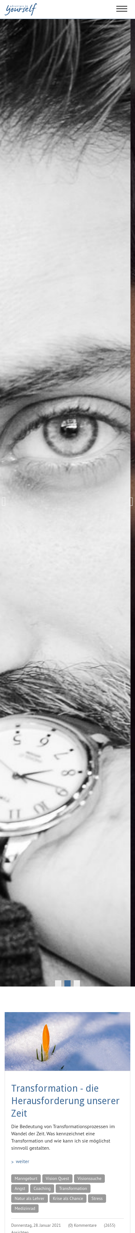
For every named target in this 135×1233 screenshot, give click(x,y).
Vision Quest (57, 1178)
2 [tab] (67, 983)
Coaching (42, 1188)
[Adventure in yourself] (21, 8)
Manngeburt (26, 1178)
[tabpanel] (67, 502)
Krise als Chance (68, 1198)
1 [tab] (58, 983)
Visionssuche (89, 1178)
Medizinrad (25, 1208)
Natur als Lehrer (29, 1198)
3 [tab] (77, 983)
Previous (6, 501)
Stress (97, 1198)
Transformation (73, 1188)
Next (128, 501)
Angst (20, 1188)
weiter (22, 1161)
